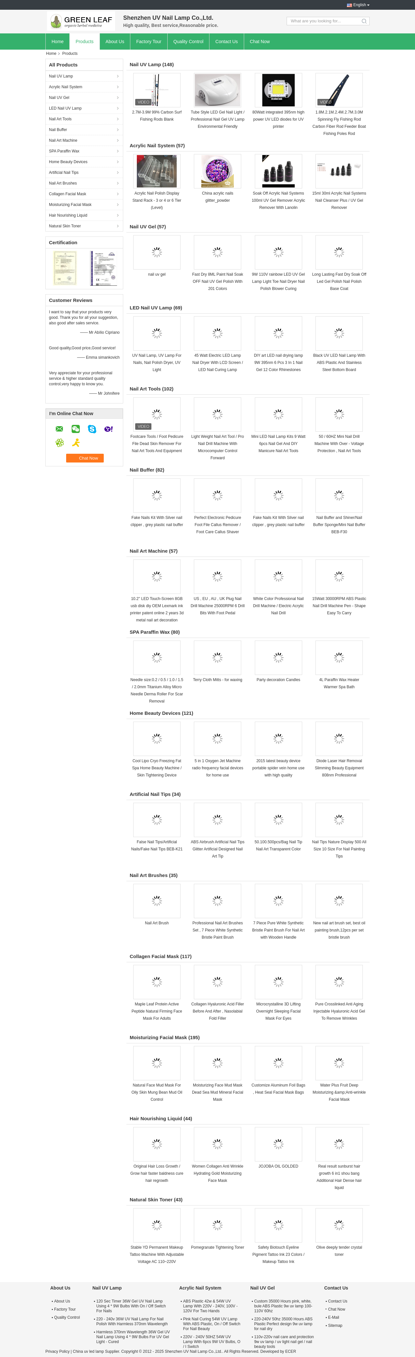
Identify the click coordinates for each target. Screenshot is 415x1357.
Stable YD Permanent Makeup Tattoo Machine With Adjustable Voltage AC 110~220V (157, 1254)
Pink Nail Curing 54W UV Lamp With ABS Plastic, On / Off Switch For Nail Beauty (212, 1324)
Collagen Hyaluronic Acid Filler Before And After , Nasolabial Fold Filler (217, 1011)
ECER (290, 1351)
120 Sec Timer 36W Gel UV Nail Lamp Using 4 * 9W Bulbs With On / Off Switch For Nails (131, 1306)
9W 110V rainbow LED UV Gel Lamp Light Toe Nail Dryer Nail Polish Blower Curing (278, 281)
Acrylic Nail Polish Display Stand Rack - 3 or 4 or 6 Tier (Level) (156, 200)
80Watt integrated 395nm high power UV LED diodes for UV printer (278, 119)
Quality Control (188, 41)
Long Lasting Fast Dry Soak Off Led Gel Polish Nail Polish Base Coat (339, 281)
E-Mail (333, 1317)
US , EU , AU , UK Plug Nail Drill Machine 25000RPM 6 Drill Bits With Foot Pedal (218, 605)
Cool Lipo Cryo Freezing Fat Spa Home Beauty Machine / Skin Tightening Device (157, 768)
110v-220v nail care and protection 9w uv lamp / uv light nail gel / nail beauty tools (284, 1342)
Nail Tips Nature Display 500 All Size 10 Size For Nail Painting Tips (339, 849)
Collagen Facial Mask (67, 194)
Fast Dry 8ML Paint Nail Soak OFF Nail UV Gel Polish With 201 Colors (217, 281)
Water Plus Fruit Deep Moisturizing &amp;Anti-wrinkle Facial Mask (339, 1092)
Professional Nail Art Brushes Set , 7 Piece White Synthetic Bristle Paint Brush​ (218, 930)
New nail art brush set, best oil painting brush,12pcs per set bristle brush (339, 930)
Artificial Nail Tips (63, 172)
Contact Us (226, 41)
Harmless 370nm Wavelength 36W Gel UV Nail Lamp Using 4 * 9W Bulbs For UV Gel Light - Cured (133, 1337)
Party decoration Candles (278, 680)
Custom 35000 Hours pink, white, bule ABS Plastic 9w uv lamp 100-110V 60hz (283, 1306)
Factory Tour (148, 41)
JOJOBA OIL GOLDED (278, 1166)
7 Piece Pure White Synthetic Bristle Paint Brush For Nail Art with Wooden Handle (278, 930)
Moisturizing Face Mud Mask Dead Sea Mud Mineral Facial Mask (217, 1092)
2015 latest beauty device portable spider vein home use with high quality (278, 768)
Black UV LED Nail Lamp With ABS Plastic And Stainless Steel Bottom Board (339, 362)
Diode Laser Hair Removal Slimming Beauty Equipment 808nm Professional (339, 768)
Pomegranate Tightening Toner (217, 1247)
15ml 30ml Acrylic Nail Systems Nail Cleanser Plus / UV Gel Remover (339, 200)
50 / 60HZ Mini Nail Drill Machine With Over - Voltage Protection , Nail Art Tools (339, 443)
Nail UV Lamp (61, 76)
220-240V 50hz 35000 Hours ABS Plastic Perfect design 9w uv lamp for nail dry (283, 1324)
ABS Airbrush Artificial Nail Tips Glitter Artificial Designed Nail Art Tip (217, 849)
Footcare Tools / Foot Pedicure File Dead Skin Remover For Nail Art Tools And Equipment (156, 443)
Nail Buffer (58, 129)
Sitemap (335, 1325)
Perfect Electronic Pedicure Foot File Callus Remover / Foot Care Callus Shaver (217, 524)
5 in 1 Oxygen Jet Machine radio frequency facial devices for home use (217, 768)
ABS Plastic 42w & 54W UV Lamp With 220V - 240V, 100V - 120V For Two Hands (210, 1306)
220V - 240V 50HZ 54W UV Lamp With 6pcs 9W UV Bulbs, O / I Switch (212, 1342)
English (359, 5)
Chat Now (260, 41)
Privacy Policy (57, 1351)
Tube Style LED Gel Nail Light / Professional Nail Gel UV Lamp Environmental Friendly (217, 119)
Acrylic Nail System (65, 87)
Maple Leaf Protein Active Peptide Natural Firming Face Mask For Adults (157, 1011)
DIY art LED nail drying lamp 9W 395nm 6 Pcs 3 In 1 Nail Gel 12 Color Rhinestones (278, 362)
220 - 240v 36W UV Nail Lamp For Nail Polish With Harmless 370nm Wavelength (132, 1321)
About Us (115, 41)
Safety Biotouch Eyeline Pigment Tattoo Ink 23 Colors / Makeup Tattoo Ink (278, 1254)
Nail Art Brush (157, 923)
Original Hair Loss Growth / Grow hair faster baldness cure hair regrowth (156, 1173)
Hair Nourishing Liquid (68, 215)
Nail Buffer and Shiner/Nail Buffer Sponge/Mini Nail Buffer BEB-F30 (339, 524)
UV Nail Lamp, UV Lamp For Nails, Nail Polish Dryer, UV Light (157, 362)
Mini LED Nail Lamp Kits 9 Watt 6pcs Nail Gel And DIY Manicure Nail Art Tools (278, 443)
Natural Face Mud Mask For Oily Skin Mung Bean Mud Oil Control (156, 1092)
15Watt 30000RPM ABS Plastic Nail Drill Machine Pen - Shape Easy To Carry (339, 605)
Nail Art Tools (60, 119)
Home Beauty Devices (68, 162)
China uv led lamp (88, 1351)
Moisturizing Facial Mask (70, 204)
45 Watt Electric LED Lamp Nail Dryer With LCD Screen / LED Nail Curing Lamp (217, 362)
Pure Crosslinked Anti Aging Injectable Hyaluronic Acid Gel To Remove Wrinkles (339, 1011)
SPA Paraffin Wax (64, 151)
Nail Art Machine (63, 140)
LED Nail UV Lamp (65, 108)
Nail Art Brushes (63, 183)
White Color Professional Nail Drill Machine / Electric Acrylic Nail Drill (278, 605)
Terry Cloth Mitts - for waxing (217, 680)
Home (58, 41)
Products (84, 41)
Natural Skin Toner (65, 226)
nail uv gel (157, 274)
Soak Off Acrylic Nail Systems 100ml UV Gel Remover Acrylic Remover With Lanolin (278, 200)
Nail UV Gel (59, 97)
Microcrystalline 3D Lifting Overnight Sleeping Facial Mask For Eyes (278, 1011)
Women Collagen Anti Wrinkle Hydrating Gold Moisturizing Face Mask (217, 1173)
